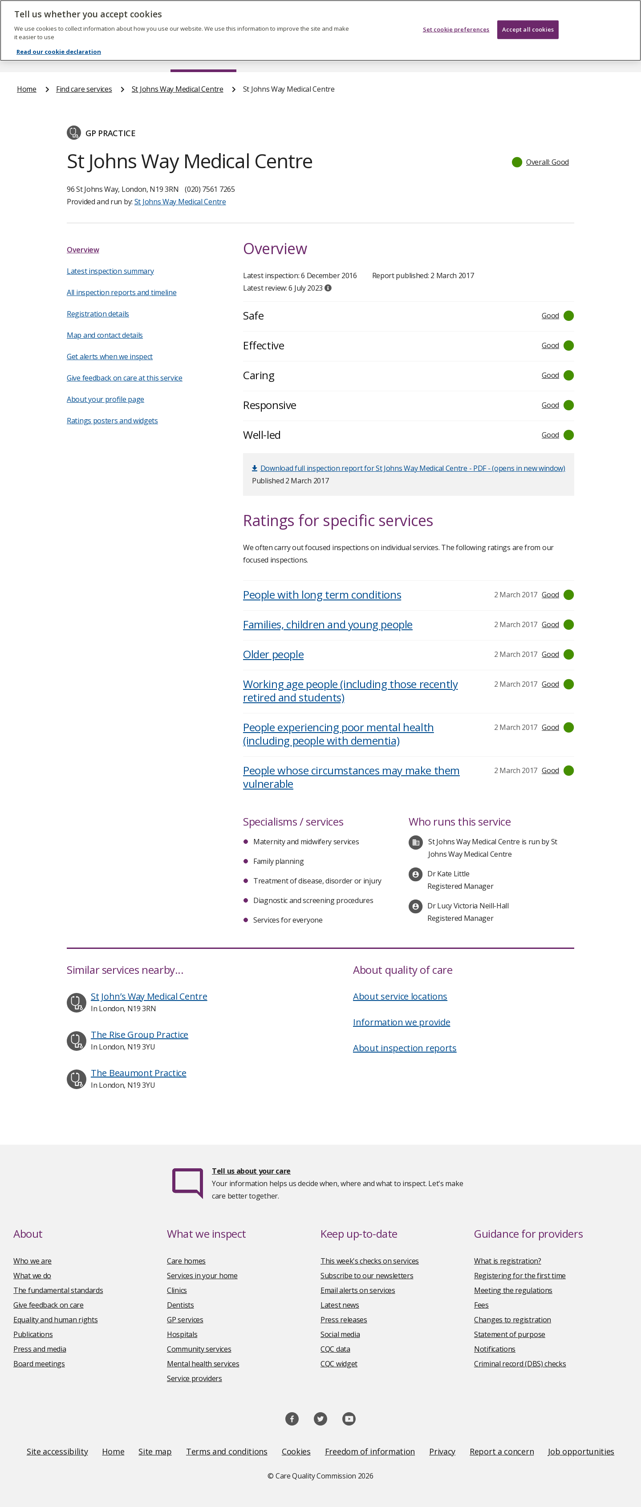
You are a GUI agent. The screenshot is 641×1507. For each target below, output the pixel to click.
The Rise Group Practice (139, 1035)
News (295, 55)
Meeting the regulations (513, 1290)
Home (27, 55)
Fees (481, 1305)
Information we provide (401, 1022)
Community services (199, 1349)
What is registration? (507, 1261)
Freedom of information (370, 1451)
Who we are (32, 1261)
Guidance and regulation (493, 55)
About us (105, 55)
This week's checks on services (369, 1261)
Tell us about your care (251, 1171)
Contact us (606, 55)
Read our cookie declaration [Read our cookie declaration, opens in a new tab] (58, 44)
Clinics (177, 1290)
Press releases (343, 1320)
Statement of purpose (509, 1334)
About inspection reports (405, 1048)
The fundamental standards (58, 1290)
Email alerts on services (357, 1290)
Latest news (339, 1305)
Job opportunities (581, 1451)
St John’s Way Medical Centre (149, 996)
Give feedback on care (48, 1305)
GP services (185, 1320)
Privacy (442, 1451)
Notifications (494, 1349)
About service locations (400, 996)
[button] (540, 162)
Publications (378, 55)
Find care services (203, 55)
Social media (340, 1334)
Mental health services (203, 1364)
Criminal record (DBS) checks (520, 1364)
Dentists (180, 1305)
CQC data (335, 1349)
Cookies (296, 1451)
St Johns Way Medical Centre (177, 89)
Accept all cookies (528, 21)
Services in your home (202, 1275)
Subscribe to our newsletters (367, 1275)
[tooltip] (328, 288)
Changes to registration (512, 1320)
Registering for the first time (520, 1275)
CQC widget (338, 1364)
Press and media (39, 1349)
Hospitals (182, 1334)
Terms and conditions (227, 1451)
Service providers (194, 1378)
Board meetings (39, 1364)
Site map (155, 1451)
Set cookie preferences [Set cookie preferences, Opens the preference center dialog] (456, 21)
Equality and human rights (55, 1320)
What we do (32, 1275)
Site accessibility (57, 1451)
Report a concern (502, 1451)
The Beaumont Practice (139, 1073)
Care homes (186, 1261)
